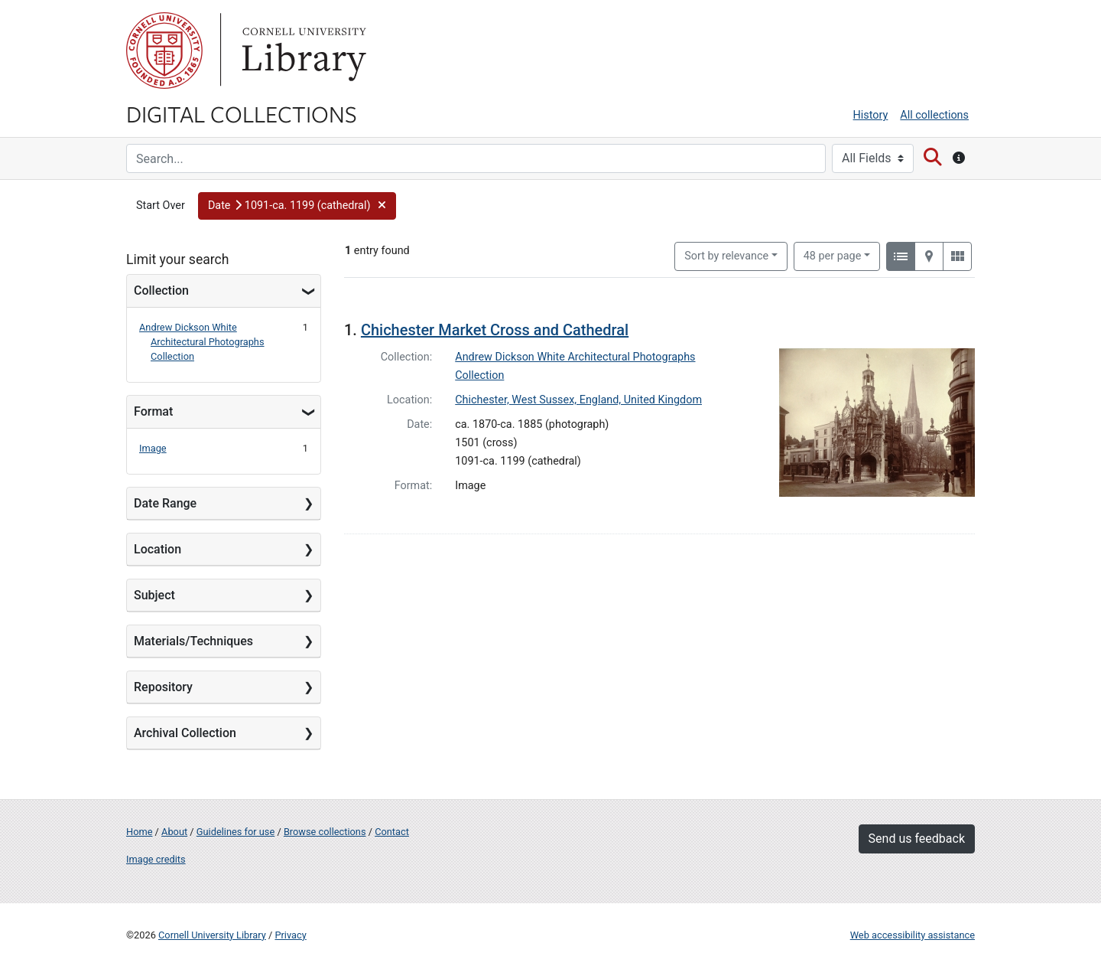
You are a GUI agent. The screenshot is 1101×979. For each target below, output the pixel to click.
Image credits (156, 859)
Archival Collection (185, 733)
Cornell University (164, 50)
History (870, 115)
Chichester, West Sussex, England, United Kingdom (578, 399)
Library (302, 50)
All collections (934, 115)
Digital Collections (241, 113)
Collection (161, 290)
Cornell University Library (212, 935)
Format (153, 411)
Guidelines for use (235, 831)
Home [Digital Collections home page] (139, 831)
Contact (392, 831)
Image (153, 448)
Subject (154, 595)
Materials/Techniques (193, 641)
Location (157, 549)
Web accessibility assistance (912, 935)
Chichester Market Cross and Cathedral (494, 330)
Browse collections (325, 831)
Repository (163, 687)
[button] (297, 206)
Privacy (290, 935)
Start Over (160, 205)
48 (833, 255)
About (174, 831)
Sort (726, 256)
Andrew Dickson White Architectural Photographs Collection (202, 341)
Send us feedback (917, 838)
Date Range (165, 503)
